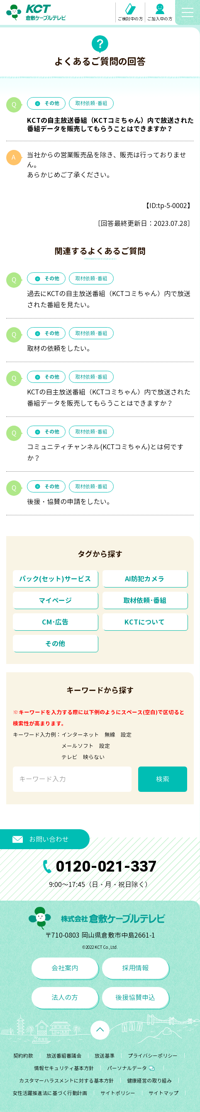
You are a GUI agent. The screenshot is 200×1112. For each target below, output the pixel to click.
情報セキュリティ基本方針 (64, 1068)
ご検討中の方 (130, 12)
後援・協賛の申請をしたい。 (70, 501)
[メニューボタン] (187, 12)
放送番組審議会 (63, 1055)
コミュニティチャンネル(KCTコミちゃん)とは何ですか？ (105, 452)
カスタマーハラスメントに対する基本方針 (66, 1080)
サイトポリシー (117, 1093)
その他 (46, 103)
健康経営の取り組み (149, 1080)
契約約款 (23, 1055)
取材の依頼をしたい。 (60, 348)
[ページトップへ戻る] (100, 1030)
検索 (162, 779)
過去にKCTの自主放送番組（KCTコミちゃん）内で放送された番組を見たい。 (108, 299)
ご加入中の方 (159, 13)
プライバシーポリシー (153, 1055)
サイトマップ (163, 1093)
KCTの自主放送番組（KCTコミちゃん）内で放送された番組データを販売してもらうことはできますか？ (108, 397)
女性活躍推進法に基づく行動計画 (49, 1093)
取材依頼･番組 (91, 103)
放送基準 (105, 1055)
